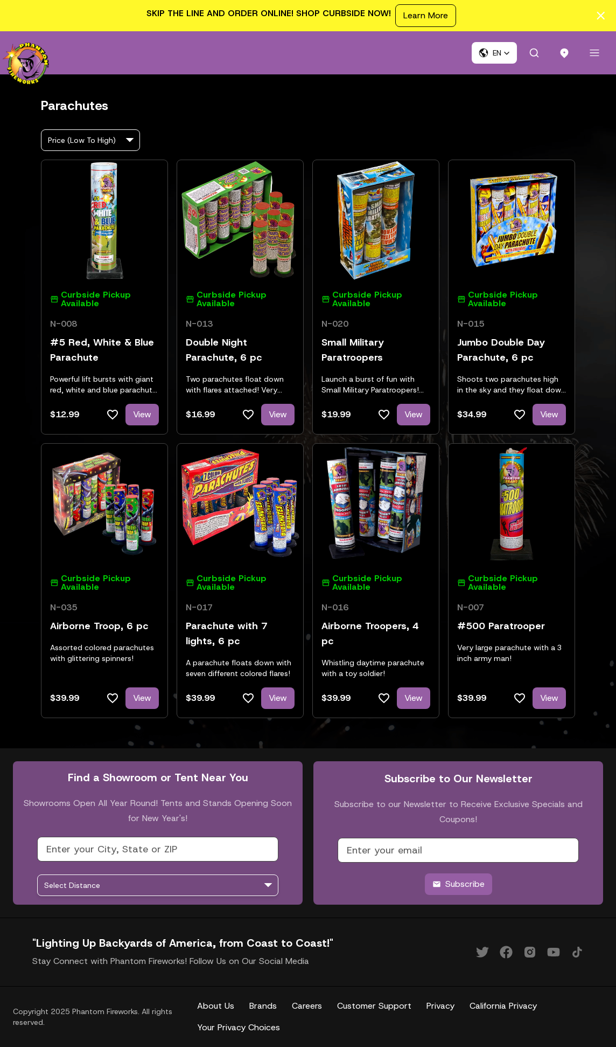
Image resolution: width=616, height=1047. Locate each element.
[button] (494, 53)
